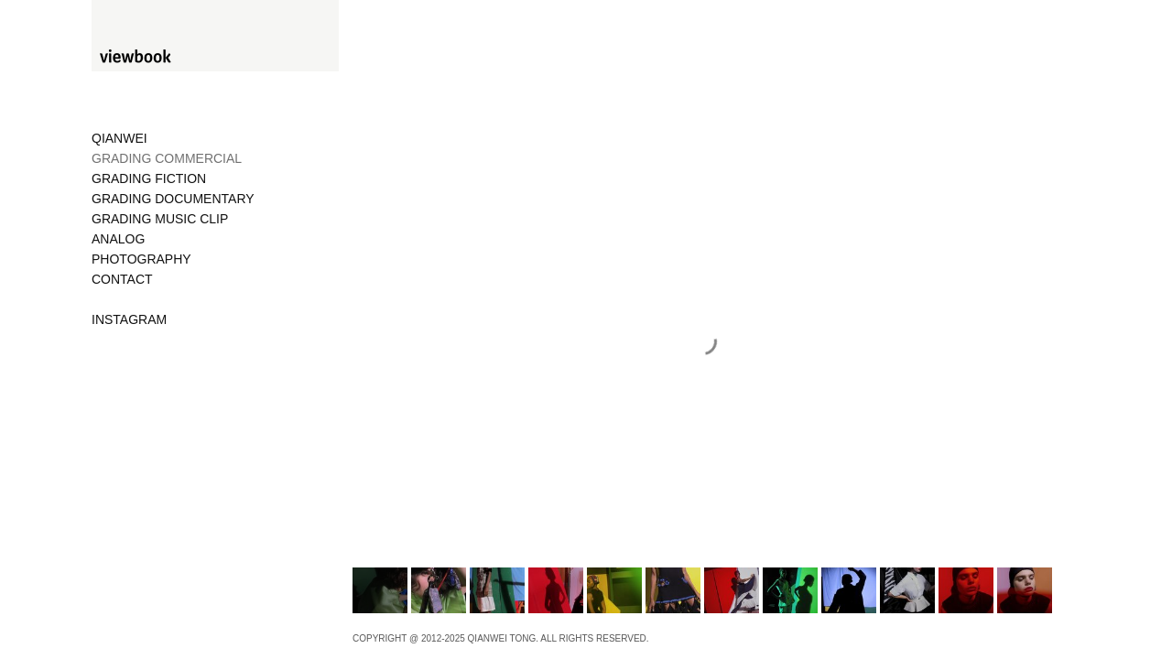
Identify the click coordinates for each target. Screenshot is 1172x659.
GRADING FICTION (149, 178)
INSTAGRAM (129, 319)
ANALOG (118, 239)
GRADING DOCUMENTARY (173, 198)
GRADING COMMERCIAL (167, 158)
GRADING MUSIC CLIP (160, 218)
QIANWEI (119, 138)
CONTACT (122, 279)
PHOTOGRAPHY (141, 259)
